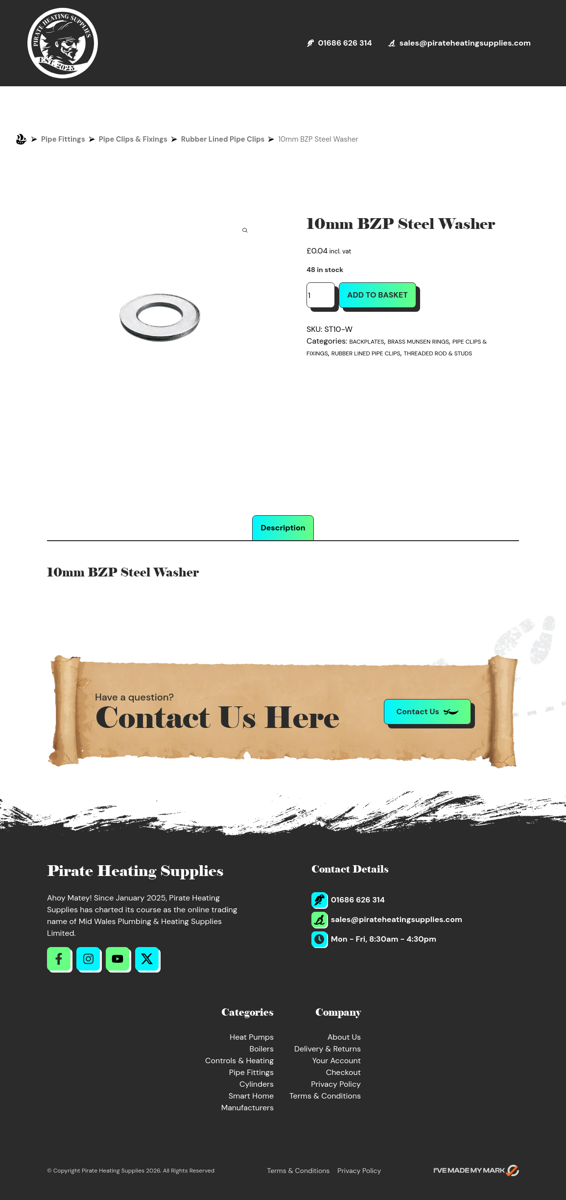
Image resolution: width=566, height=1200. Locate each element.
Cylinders (256, 1084)
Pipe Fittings (63, 139)
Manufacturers (247, 1107)
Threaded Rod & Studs (438, 353)
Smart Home (251, 1096)
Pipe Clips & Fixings (133, 139)
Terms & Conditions (325, 1096)
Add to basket (377, 295)
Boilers (261, 1049)
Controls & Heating (239, 1060)
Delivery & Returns (327, 1049)
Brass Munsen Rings (418, 342)
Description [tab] (282, 528)
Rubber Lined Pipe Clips (223, 139)
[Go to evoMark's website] (476, 1170)
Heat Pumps (252, 1037)
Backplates (367, 342)
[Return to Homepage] (62, 43)
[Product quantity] (321, 295)
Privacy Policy (336, 1084)
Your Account (336, 1060)
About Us (344, 1037)
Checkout (343, 1072)
